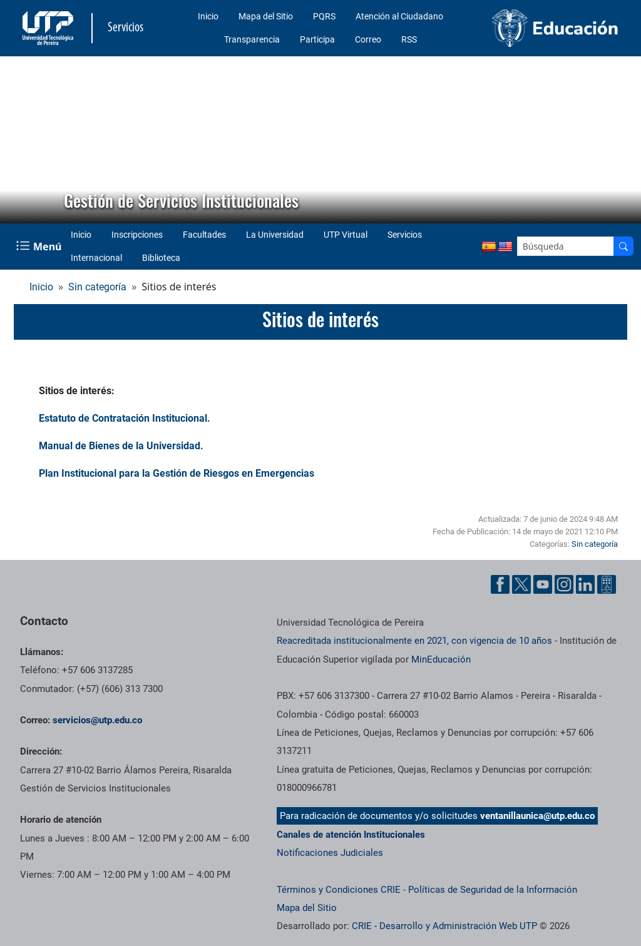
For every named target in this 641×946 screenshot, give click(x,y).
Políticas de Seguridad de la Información (492, 889)
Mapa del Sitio (265, 16)
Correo (368, 39)
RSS (409, 39)
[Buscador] (623, 246)
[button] (19, 140)
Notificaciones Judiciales (330, 852)
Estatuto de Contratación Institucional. (124, 418)
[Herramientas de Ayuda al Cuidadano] (606, 584)
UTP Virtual (345, 235)
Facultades (204, 235)
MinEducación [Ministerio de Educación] (441, 659)
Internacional (96, 258)
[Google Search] (565, 246)
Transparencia (252, 39)
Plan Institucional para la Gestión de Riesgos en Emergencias (176, 473)
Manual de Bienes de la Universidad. (121, 446)
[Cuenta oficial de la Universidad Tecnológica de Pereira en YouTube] (542, 584)
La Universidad (275, 235)
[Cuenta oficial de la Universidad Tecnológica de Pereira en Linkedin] (585, 584)
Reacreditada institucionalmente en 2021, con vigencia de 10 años (414, 640)
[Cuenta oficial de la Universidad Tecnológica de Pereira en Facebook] (500, 584)
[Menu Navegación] (40, 246)
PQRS (324, 16)
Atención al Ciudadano (399, 16)
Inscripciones (137, 235)
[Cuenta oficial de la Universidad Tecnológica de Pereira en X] (521, 584)
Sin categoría (97, 287)
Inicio (208, 16)
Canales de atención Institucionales (351, 834)
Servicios (404, 235)
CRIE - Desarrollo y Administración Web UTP (444, 926)
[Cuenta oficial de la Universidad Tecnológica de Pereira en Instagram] (564, 584)
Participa (317, 39)
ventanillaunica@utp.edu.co (537, 815)
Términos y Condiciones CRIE (339, 889)
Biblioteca (161, 258)
